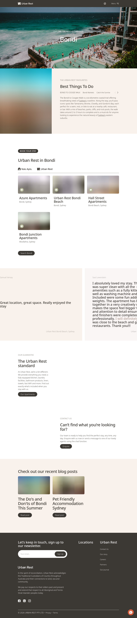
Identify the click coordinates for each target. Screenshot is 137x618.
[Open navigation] (115, 3)
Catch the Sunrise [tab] (103, 92)
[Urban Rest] (25, 3)
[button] (131, 612)
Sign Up (60, 554)
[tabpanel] (89, 109)
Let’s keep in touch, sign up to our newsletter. (41, 544)
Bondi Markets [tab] (88, 92)
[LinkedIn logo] (24, 601)
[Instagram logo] (29, 601)
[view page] (34, 185)
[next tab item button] (117, 92)
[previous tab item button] (115, 92)
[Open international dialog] (105, 3)
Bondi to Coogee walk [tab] (70, 92)
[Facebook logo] (19, 601)
